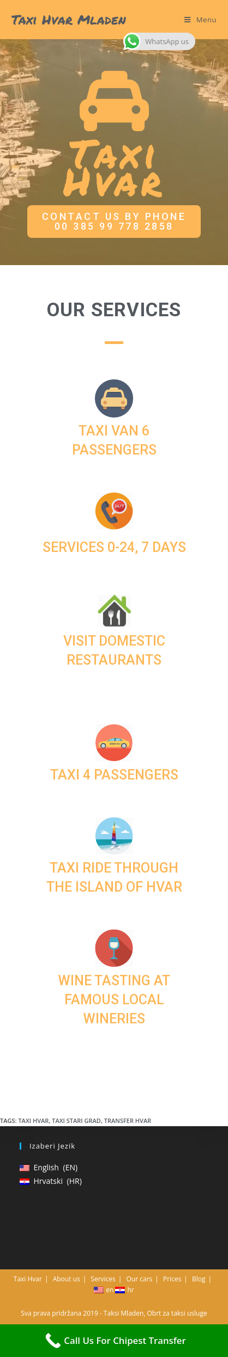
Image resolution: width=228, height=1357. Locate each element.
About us (66, 1279)
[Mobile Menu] (200, 19)
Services (103, 1279)
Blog (199, 1279)
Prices (172, 1279)
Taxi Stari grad (76, 1120)
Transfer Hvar (127, 1120)
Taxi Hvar (33, 1120)
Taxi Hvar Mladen (68, 19)
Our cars (140, 1279)
